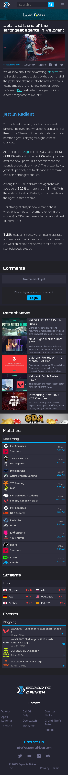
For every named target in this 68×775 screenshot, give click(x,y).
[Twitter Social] (20, 756)
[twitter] (56, 65)
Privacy (44, 768)
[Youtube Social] (29, 756)
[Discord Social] (39, 756)
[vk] (61, 65)
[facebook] (50, 65)
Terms (55, 768)
